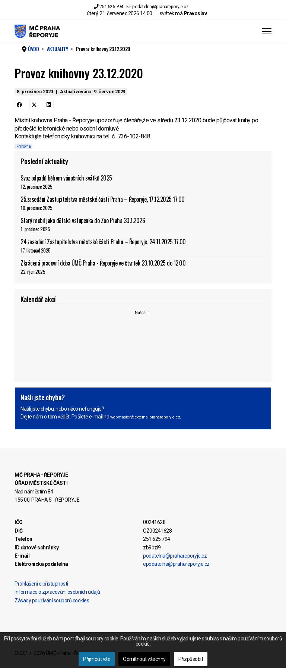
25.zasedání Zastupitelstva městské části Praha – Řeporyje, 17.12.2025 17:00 (143, 203)
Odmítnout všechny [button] (144, 659)
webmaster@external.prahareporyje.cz (145, 417)
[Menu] (266, 31)
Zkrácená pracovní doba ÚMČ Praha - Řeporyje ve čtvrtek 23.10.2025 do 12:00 (143, 266)
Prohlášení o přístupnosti (41, 584)
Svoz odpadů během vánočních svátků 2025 (143, 181)
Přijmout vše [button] (96, 659)
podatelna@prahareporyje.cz (160, 6)
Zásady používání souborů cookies (52, 600)
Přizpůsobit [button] (190, 659)
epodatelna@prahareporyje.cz (176, 564)
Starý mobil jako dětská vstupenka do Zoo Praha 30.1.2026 (143, 224)
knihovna (23, 146)
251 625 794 (111, 6)
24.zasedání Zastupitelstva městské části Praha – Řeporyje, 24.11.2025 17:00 (143, 245)
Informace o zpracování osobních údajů (57, 592)
